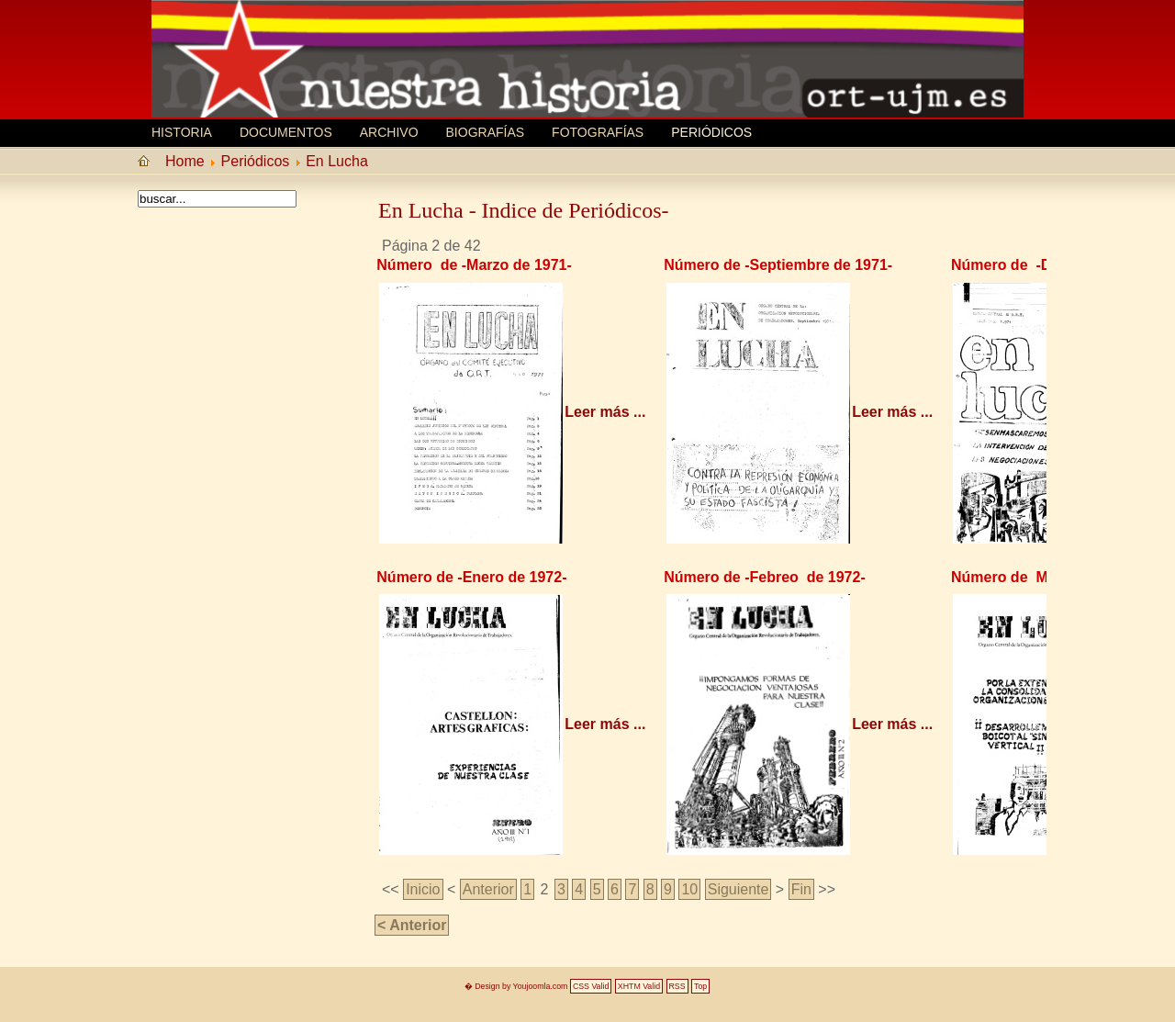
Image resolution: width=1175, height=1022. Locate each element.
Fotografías (597, 132)
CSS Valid (591, 986)
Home (185, 161)
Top (700, 986)
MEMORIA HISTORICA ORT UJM (289, 43)
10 (689, 889)
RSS (677, 986)
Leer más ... (605, 412)
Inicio (423, 889)
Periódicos (711, 132)
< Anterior (411, 925)
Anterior (488, 889)
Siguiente (738, 889)
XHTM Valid (639, 986)
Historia (181, 132)
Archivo (389, 132)
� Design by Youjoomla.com (516, 986)
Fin (801, 889)
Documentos (286, 132)
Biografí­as (485, 132)
